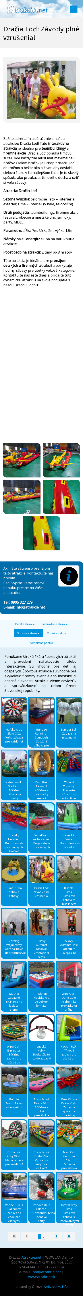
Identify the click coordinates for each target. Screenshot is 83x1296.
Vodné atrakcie (56, 633)
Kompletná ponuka (42, 643)
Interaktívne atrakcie (55, 624)
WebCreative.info (55, 1287)
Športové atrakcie (28, 633)
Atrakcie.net (31, 1257)
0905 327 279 (22, 602)
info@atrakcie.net (30, 607)
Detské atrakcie (25, 624)
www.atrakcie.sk (41, 1276)
